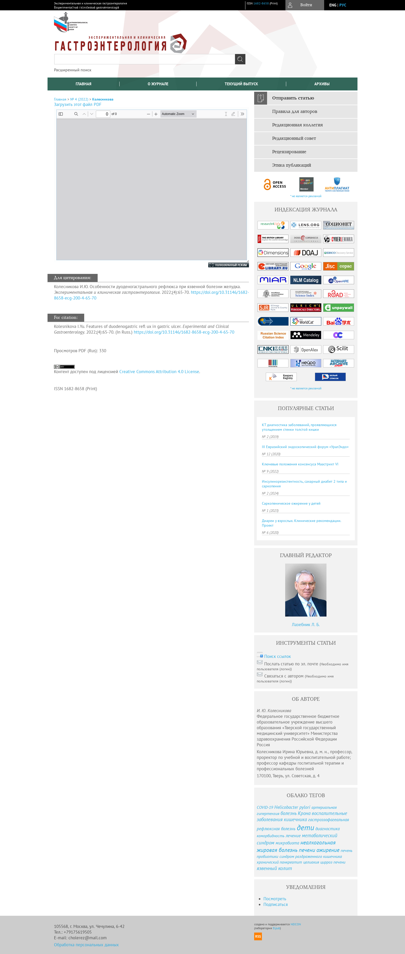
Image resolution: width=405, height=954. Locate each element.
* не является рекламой (306, 196)
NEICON (296, 924)
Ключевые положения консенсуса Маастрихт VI (300, 464)
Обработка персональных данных (86, 945)
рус (342, 5)
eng (332, 5)
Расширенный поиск (72, 69)
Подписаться (275, 904)
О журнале (158, 83)
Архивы (322, 83)
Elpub (276, 928)
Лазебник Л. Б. (306, 624)
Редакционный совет (294, 138)
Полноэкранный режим (223, 264)
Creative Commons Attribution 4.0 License (159, 371)
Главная (83, 83)
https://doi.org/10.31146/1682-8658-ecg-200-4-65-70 (184, 332)
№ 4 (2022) (79, 99)
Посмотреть (274, 899)
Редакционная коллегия (297, 125)
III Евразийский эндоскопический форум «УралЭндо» (305, 446)
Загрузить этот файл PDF (78, 104)
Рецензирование (289, 152)
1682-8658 (261, 3)
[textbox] (144, 59)
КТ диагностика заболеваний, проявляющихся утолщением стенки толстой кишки (299, 427)
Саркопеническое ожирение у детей (291, 503)
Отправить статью (293, 98)
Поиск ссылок (277, 656)
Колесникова (102, 99)
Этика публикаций (291, 165)
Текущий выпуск (241, 83)
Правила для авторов (294, 111)
